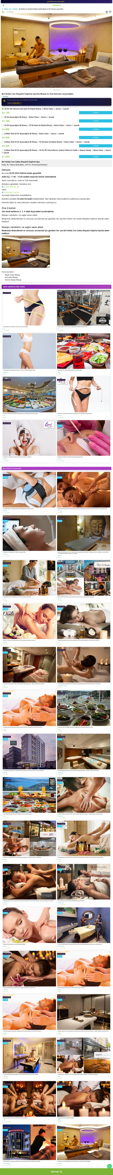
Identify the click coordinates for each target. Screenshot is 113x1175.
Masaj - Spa (7, 9)
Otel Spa (15, 9)
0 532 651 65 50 (11, 192)
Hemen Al (56, 1171)
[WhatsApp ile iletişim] (109, 1166)
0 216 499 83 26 (11, 187)
